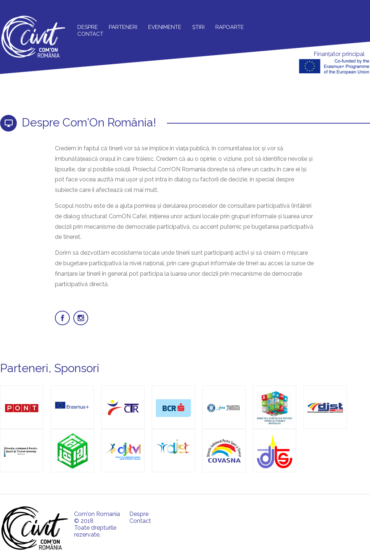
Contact (90, 34)
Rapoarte (229, 27)
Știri (198, 27)
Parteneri (123, 27)
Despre (87, 27)
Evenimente (164, 27)
